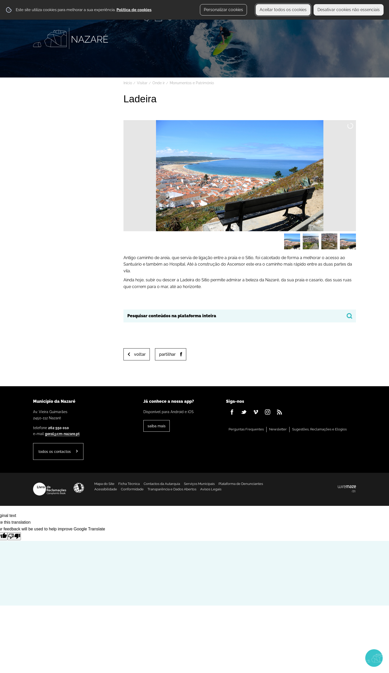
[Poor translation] (14, 536)
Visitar (142, 83)
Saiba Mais (156, 426)
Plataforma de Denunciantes (241, 484)
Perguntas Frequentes (246, 429)
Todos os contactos (54, 451)
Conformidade (132, 489)
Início (127, 83)
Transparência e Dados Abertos (171, 489)
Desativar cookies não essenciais (348, 9)
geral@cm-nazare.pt (62, 433)
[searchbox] (239, 316)
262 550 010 (58, 428)
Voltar (140, 354)
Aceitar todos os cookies (283, 9)
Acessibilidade (79, 488)
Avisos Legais (210, 489)
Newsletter (278, 429)
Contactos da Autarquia (162, 484)
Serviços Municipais (199, 484)
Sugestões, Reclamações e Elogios (319, 429)
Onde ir (158, 83)
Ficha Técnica (129, 484)
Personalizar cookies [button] (223, 9)
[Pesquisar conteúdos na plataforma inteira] (349, 316)
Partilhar (167, 354)
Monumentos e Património (192, 83)
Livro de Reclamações (49, 489)
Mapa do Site (104, 484)
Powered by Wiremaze (347, 489)
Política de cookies (133, 9)
